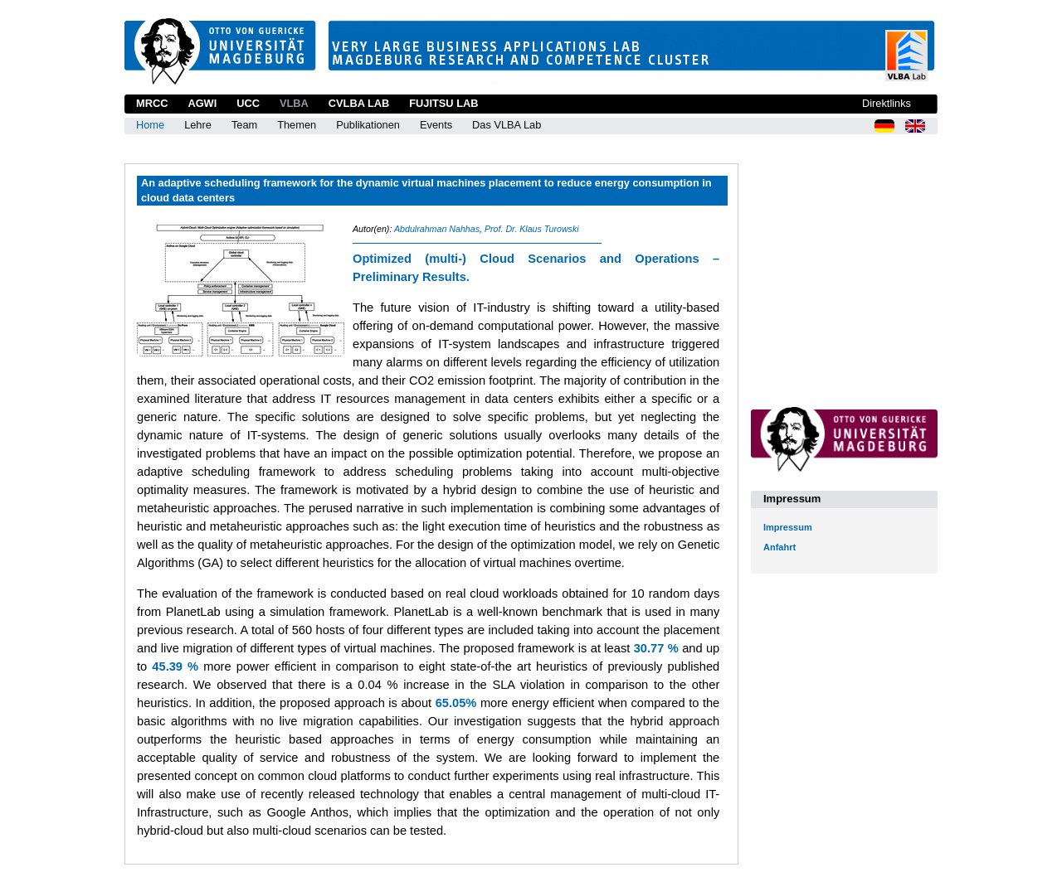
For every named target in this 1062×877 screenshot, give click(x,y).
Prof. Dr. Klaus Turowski (532, 229)
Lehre (198, 125)
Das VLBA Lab (506, 125)
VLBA (294, 103)
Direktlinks (886, 103)
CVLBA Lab (359, 103)
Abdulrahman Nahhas (437, 229)
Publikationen (368, 125)
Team (244, 125)
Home (150, 125)
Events (436, 125)
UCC (248, 103)
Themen (296, 125)
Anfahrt (779, 547)
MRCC (152, 103)
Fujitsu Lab (443, 103)
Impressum (787, 527)
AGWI (202, 103)
